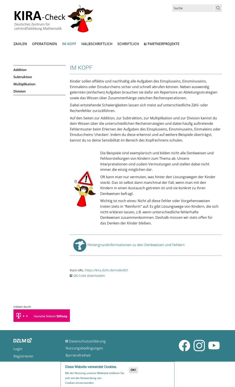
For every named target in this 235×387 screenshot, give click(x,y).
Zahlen (20, 43)
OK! (133, 370)
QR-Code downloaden (89, 275)
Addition (20, 70)
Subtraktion (22, 77)
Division (19, 91)
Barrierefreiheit (78, 355)
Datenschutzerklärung (87, 341)
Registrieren (23, 356)
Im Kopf (69, 43)
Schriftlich (128, 43)
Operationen (44, 43)
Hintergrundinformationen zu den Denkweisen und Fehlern (136, 246)
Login (17, 348)
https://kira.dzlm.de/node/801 (106, 270)
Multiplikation (24, 84)
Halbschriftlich (96, 43)
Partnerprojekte (163, 43)
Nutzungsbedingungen (84, 348)
